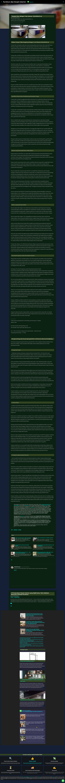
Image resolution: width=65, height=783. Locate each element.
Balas (15, 570)
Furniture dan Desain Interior (14, 2)
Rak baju (45, 505)
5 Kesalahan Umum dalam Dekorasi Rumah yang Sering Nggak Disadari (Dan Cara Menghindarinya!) (31, 640)
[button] (11, 606)
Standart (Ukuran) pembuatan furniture (27, 661)
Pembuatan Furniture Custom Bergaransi (27, 699)
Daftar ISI (31, 2)
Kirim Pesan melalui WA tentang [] (32, 711)
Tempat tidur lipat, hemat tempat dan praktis (23, 540)
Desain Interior (16, 597)
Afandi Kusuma (17, 566)
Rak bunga (26, 505)
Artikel (12, 597)
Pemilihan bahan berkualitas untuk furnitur (27, 776)
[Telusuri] (63, 2)
